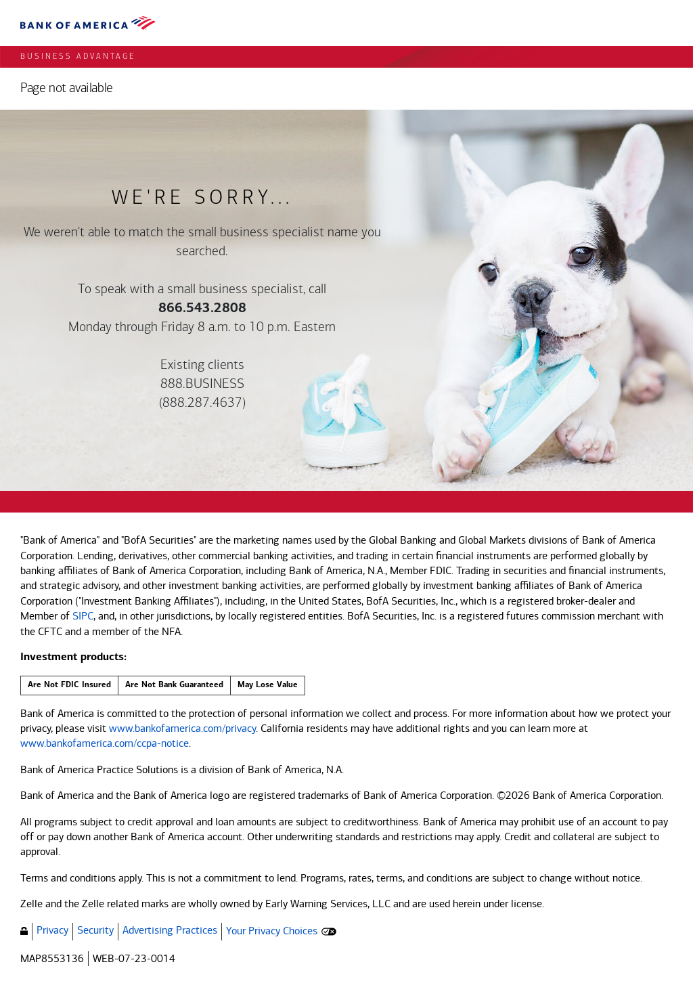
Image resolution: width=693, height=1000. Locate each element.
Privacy (52, 929)
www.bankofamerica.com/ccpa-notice (104, 743)
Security (95, 929)
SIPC (82, 615)
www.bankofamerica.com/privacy (182, 728)
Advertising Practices (169, 929)
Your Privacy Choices (271, 930)
